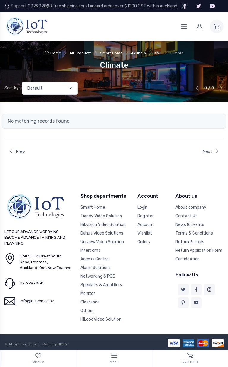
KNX (158, 53)
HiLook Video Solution (100, 319)
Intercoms (90, 250)
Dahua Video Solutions (101, 233)
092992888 (40, 6)
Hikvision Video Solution (103, 224)
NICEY (62, 344)
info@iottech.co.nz (37, 301)
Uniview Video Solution (102, 241)
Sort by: (12, 88)
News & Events (189, 224)
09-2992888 (32, 283)
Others (87, 310)
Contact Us (186, 216)
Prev (17, 151)
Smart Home (111, 53)
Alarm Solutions (95, 267)
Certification (187, 259)
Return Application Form (198, 250)
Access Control (95, 259)
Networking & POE (97, 276)
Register (145, 216)
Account (145, 224)
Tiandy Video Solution (101, 216)
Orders (143, 241)
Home (53, 53)
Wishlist (144, 233)
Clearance (90, 302)
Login (142, 207)
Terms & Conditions (194, 233)
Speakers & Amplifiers (101, 284)
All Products (80, 53)
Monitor (87, 293)
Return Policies (189, 241)
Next (210, 151)
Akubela (138, 53)
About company (190, 207)
